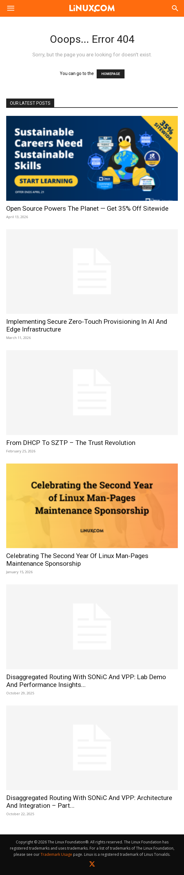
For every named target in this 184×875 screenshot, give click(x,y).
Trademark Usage (56, 854)
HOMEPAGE (110, 74)
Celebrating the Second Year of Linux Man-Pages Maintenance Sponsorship (77, 559)
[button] (10, 8)
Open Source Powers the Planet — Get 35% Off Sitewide (87, 208)
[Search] (175, 8)
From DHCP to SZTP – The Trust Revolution (70, 442)
